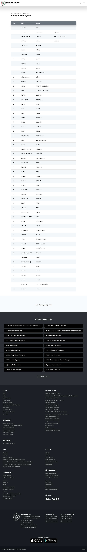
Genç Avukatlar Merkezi (9, 430)
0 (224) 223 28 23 (67, 516)
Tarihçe (4, 393)
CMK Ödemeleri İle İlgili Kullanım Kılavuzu (14, 459)
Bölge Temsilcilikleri (8, 457)
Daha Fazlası (43, 376)
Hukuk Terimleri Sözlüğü (51, 477)
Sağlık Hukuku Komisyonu (52, 416)
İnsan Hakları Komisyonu (51, 409)
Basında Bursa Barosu (51, 461)
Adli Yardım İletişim (8, 498)
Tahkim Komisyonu (50, 428)
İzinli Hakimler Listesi (51, 473)
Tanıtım (4, 452)
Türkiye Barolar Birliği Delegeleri (11, 405)
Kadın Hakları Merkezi (8, 432)
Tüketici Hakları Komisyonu (52, 430)
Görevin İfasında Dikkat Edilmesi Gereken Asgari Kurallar (17, 461)
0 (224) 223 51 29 (67, 518)
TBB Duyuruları (49, 457)
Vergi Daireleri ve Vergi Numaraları (11, 466)
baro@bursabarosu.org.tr (29, 525)
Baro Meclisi (6, 407)
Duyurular (47, 455)
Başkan (4, 395)
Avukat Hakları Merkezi (8, 423)
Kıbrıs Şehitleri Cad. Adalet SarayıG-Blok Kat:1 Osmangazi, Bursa (31, 517)
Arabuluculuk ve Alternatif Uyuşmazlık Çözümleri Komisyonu (61, 395)
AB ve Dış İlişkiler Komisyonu (53, 393)
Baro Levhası (48, 484)
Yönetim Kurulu (7, 398)
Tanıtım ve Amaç (7, 475)
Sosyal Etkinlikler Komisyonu (52, 421)
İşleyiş (4, 484)
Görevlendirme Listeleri (9, 487)
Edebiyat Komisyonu (50, 402)
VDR (84, 549)
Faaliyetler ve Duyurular (9, 477)
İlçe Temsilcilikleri (7, 409)
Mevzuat (5, 455)
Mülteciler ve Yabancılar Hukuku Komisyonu (56, 414)
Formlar (5, 491)
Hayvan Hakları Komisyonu (52, 407)
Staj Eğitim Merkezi (8, 434)
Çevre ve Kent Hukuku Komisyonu (54, 400)
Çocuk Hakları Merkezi (8, 427)
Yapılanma (5, 482)
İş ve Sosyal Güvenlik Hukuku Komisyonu (56, 411)
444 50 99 (52, 499)
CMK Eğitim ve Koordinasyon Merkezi (12, 425)
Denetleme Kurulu (7, 402)
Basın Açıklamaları (50, 459)
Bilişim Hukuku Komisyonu (52, 398)
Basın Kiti (5, 414)
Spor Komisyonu (49, 425)
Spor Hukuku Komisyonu (51, 423)
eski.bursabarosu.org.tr (8, 443)
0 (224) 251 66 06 (27, 520)
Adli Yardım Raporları (8, 489)
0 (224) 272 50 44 (52, 516)
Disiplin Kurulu (6, 400)
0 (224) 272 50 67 (52, 518)
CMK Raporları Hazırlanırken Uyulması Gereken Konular (17, 464)
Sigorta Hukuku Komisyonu (52, 418)
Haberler (47, 452)
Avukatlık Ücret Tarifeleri (9, 496)
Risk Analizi (48, 482)
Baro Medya (48, 464)
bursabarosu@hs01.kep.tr (29, 527)
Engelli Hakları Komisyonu (52, 405)
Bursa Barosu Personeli (9, 411)
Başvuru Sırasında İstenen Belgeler (12, 493)
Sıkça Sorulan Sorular (51, 489)
